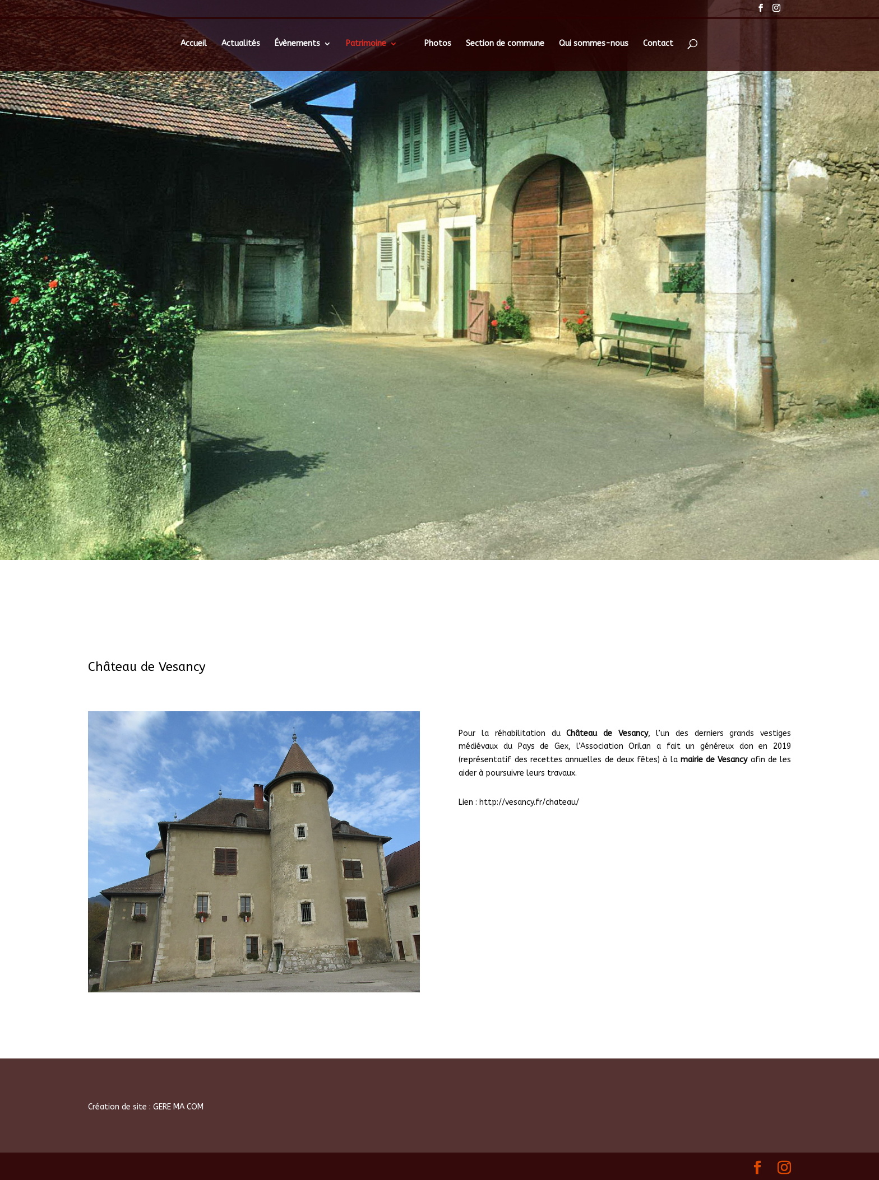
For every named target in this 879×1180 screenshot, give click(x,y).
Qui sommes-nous (593, 44)
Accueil (194, 44)
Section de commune (505, 44)
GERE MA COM (178, 1107)
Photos (437, 44)
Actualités (240, 44)
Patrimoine (366, 44)
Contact (658, 44)
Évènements (297, 44)
